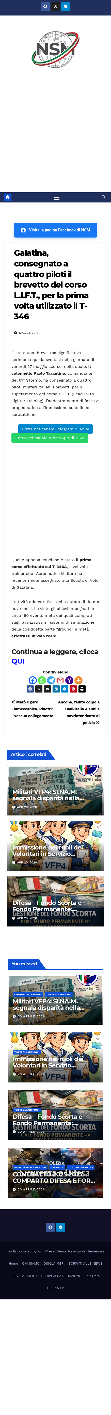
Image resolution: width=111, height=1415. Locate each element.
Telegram (92, 1276)
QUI (17, 661)
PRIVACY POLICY (24, 1276)
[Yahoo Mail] (69, 680)
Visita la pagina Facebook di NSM (55, 230)
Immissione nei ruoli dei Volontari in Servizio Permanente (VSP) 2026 (48, 854)
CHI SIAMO (30, 1263)
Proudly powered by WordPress (30, 1251)
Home (13, 1263)
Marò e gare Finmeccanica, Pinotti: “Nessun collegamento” (33, 709)
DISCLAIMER (53, 1263)
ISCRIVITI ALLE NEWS (85, 1263)
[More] (78, 680)
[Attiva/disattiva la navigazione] (56, 197)
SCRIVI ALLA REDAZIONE (61, 1276)
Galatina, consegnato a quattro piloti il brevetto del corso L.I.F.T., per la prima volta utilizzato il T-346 (51, 284)
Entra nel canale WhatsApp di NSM (50, 437)
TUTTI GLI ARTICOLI (58, 994)
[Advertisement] (55, 134)
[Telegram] (51, 680)
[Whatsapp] (42, 680)
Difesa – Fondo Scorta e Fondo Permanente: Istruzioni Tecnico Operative (53, 909)
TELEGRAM (56, 1288)
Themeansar (96, 1251)
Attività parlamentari (30, 1167)
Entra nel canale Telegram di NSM (55, 429)
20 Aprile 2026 (31, 1016)
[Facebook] (33, 680)
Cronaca (57, 1167)
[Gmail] (60, 680)
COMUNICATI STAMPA (27, 994)
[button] (104, 197)
